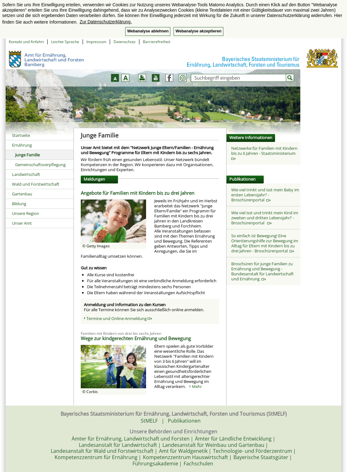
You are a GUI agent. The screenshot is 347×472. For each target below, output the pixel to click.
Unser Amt (22, 223)
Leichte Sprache (65, 41)
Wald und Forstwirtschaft (35, 184)
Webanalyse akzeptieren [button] (198, 31)
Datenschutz (125, 41)
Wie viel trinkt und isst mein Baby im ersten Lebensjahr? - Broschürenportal (265, 195)
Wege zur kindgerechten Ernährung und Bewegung (136, 338)
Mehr (197, 386)
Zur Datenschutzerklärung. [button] (106, 21)
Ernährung (22, 145)
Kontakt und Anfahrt (26, 41)
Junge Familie (27, 155)
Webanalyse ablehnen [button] (147, 31)
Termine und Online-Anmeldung (119, 318)
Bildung (19, 203)
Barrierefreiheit (156, 41)
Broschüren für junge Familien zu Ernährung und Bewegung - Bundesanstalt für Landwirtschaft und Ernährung (262, 271)
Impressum (96, 41)
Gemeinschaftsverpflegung (40, 164)
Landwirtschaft (26, 174)
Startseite (21, 135)
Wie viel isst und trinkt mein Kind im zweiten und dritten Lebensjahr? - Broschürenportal (264, 218)
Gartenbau (22, 194)
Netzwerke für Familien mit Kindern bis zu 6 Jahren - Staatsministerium (264, 152)
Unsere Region (25, 213)
